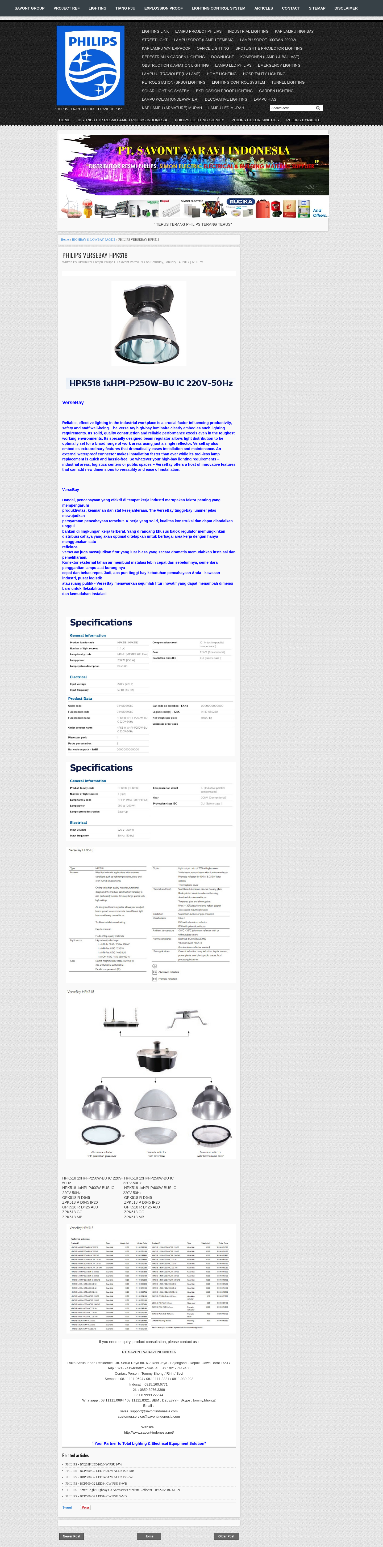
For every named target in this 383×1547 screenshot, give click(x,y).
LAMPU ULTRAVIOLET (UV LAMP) (171, 74)
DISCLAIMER (346, 8)
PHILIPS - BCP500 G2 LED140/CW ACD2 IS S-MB (99, 1471)
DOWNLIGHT (222, 57)
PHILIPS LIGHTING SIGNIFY (199, 120)
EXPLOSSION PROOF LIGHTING (224, 91)
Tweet (67, 1507)
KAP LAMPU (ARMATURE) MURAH (172, 108)
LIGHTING (97, 8)
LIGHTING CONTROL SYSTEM (218, 8)
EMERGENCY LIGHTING (279, 65)
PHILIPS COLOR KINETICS (255, 120)
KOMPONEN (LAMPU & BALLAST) (269, 57)
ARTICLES (263, 8)
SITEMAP (317, 8)
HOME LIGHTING (222, 74)
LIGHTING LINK (155, 31)
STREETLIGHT (155, 40)
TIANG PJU (125, 8)
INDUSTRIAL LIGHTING (248, 31)
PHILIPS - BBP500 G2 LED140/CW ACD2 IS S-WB (99, 1477)
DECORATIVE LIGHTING (226, 99)
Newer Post (71, 1536)
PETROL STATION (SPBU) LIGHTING (174, 82)
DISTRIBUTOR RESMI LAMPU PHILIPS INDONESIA (122, 120)
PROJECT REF (66, 8)
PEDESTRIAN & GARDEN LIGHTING (173, 57)
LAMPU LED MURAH (226, 108)
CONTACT (291, 8)
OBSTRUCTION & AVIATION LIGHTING (175, 65)
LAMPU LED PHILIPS (233, 65)
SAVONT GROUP (30, 8)
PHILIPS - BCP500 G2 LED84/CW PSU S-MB (96, 1496)
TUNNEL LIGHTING (288, 82)
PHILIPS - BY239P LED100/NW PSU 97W (93, 1464)
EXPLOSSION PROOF (163, 8)
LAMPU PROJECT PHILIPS (198, 31)
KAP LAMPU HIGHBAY (294, 31)
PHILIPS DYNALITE (303, 120)
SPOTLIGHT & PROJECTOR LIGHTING (268, 48)
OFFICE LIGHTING (213, 48)
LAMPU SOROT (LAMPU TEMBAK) (204, 40)
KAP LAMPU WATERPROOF (166, 48)
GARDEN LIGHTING (276, 91)
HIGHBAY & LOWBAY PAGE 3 (93, 239)
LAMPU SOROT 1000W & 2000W (268, 40)
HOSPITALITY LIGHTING (264, 74)
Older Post (226, 1536)
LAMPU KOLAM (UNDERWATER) (170, 99)
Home (64, 120)
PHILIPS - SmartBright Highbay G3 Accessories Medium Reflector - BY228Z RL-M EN (122, 1490)
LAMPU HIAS (265, 99)
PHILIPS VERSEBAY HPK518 (95, 255)
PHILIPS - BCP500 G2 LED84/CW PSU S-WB (96, 1483)
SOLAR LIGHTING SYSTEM (166, 91)
